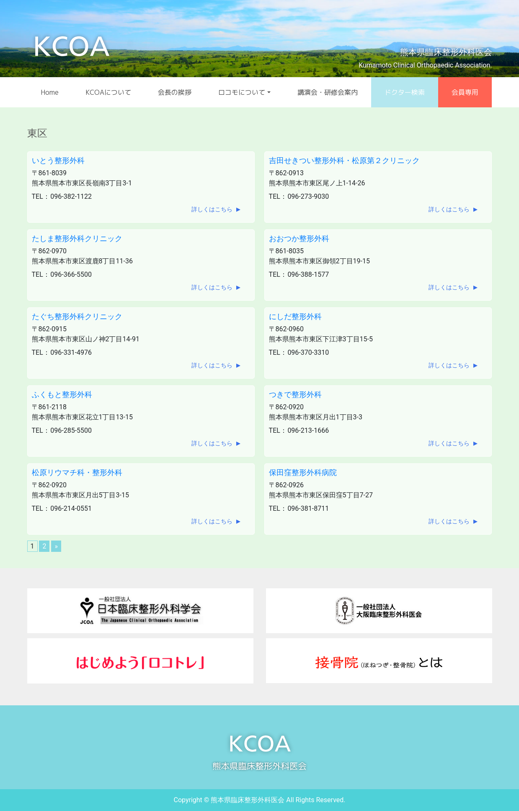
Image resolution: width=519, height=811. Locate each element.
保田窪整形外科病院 (303, 472)
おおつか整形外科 (299, 238)
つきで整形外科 (295, 394)
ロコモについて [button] (241, 92)
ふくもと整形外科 (62, 394)
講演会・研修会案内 (327, 92)
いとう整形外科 (58, 160)
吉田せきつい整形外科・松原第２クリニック (344, 160)
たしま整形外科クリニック (77, 238)
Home (50, 92)
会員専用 (465, 92)
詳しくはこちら (211, 209)
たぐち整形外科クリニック (77, 316)
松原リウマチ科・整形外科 (77, 472)
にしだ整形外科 (295, 316)
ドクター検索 (405, 92)
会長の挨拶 (174, 92)
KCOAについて (108, 92)
